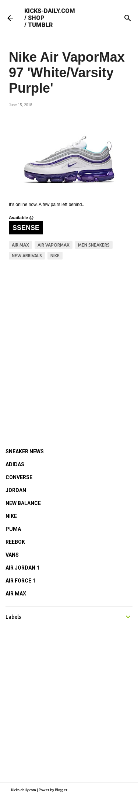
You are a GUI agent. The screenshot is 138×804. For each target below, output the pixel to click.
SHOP (36, 17)
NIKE (11, 516)
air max (20, 245)
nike (55, 255)
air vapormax (54, 245)
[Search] (127, 18)
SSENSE (26, 227)
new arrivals (27, 255)
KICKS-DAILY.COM (49, 10)
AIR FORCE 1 (20, 581)
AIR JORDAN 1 (22, 568)
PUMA (13, 529)
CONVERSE (19, 477)
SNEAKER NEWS (25, 451)
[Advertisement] (69, 347)
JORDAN (16, 490)
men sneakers (94, 245)
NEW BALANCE (23, 503)
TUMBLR (40, 24)
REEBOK (15, 542)
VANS (12, 555)
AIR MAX (16, 594)
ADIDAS (15, 464)
